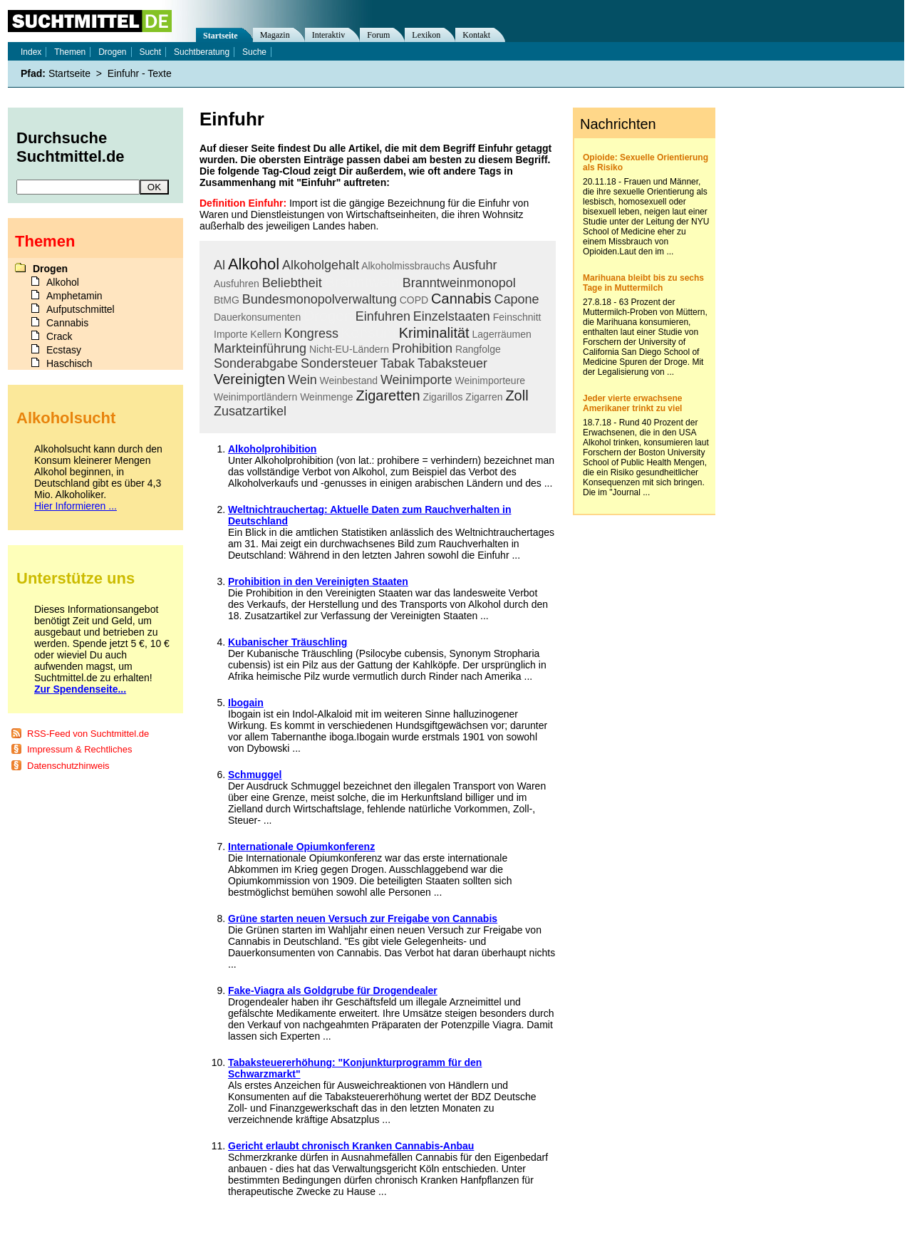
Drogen (328, 315)
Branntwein (362, 282)
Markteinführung (260, 348)
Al (219, 265)
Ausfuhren (236, 283)
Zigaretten (388, 395)
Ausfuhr (475, 265)
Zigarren (483, 397)
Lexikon (426, 35)
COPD (414, 300)
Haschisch (69, 363)
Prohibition (422, 348)
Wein (302, 380)
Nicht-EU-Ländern (349, 349)
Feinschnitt (517, 317)
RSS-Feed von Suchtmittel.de (88, 733)
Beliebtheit (292, 283)
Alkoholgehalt (320, 265)
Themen (70, 52)
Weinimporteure (490, 380)
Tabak (397, 363)
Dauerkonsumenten (257, 317)
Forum (378, 35)
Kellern (265, 334)
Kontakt (476, 35)
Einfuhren (383, 316)
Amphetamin (74, 295)
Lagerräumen (502, 334)
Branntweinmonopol (459, 283)
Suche (254, 52)
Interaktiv (329, 35)
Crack (59, 336)
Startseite (220, 36)
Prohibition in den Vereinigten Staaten (318, 581)
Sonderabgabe (256, 363)
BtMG (226, 300)
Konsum (368, 332)
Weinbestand (349, 380)
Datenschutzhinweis (68, 765)
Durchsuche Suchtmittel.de (70, 147)
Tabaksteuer (452, 363)
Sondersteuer (339, 363)
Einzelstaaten (451, 316)
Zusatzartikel (250, 411)
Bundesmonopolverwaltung (319, 299)
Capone (516, 299)
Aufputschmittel (80, 309)
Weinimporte (416, 380)
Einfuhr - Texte (140, 73)
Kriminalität (434, 333)
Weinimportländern (255, 397)
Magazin (275, 35)
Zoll (516, 395)
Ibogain (246, 702)
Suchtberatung (201, 52)
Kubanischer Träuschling (287, 642)
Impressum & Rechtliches (79, 749)
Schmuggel (254, 774)
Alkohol (253, 264)
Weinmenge (326, 397)
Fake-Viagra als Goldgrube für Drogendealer (332, 990)
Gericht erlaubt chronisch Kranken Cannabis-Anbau (351, 1146)
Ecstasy (63, 350)
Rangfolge (478, 349)
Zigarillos (442, 397)
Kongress (311, 333)
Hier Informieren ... (75, 506)
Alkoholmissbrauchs (405, 265)
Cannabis (461, 298)
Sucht (150, 52)
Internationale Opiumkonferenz (301, 846)
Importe (230, 334)
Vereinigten (249, 379)
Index (31, 52)
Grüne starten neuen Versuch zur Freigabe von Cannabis (362, 918)
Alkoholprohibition (272, 449)
